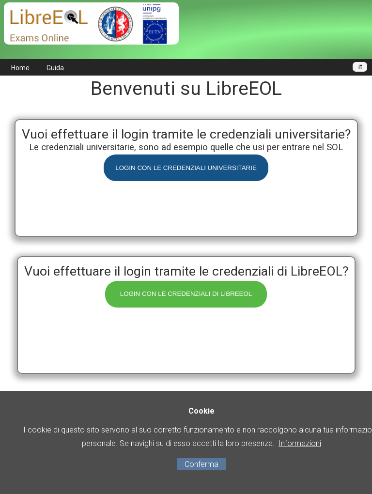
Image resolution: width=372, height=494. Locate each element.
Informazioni (300, 443)
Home (20, 68)
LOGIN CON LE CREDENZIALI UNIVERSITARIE (186, 167)
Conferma (201, 464)
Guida (55, 68)
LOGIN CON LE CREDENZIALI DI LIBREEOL (186, 293)
